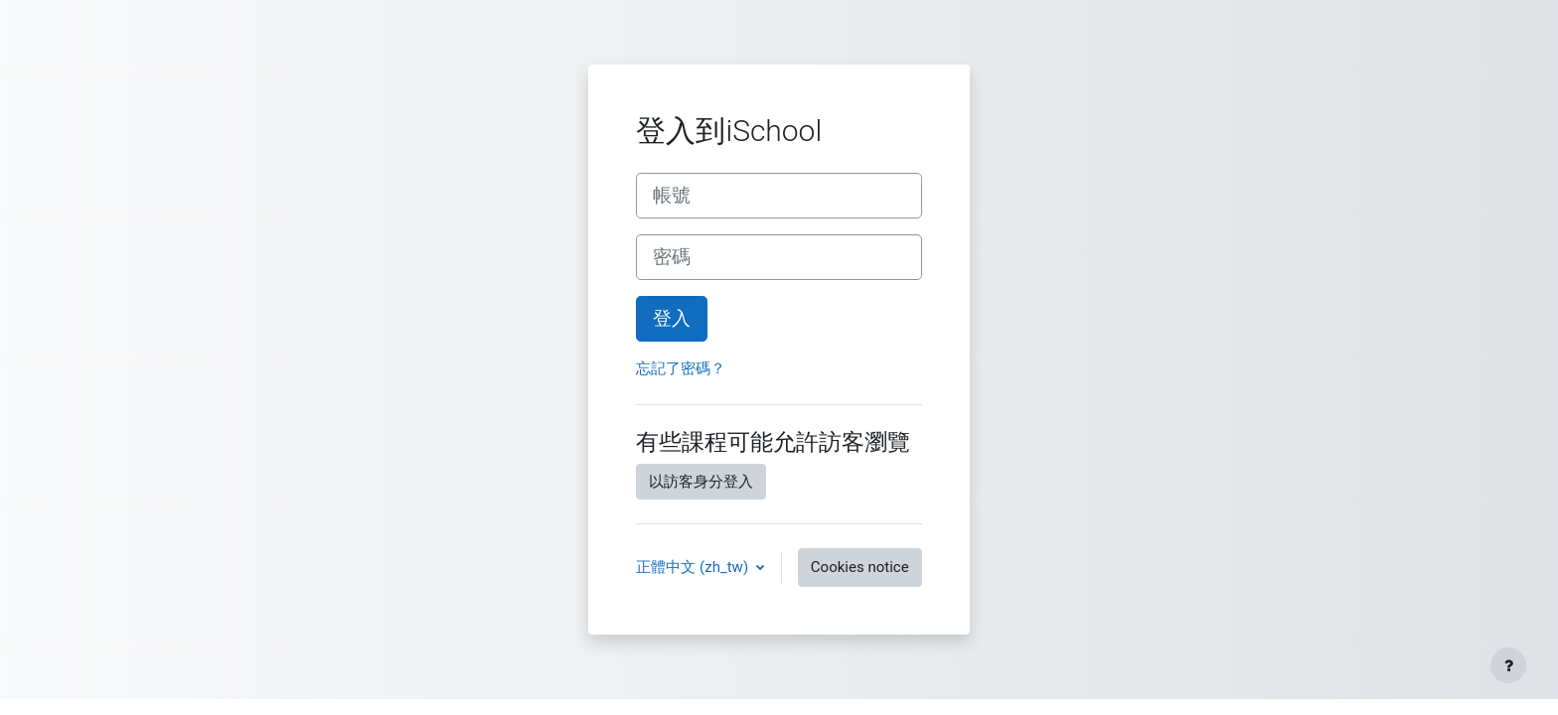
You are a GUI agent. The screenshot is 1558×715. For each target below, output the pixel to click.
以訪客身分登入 (701, 482)
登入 (672, 319)
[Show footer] (1508, 665)
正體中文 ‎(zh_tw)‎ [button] (693, 567)
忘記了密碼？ (680, 368)
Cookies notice (860, 567)
